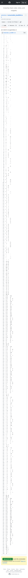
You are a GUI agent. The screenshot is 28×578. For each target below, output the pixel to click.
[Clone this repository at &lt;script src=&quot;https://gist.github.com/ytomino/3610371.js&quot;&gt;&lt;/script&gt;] (13, 22)
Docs (8, 570)
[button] (20, 22)
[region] (14, 294)
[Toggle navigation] (2, 2)
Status (17, 569)
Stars (22, 25)
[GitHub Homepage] (9, 574)
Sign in (18, 2)
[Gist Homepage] (9, 2)
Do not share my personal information (14, 571)
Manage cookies (17, 570)
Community (22, 569)
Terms (4, 569)
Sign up (24, 2)
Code (4, 25)
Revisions (12, 25)
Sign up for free (7, 559)
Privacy (8, 569)
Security (13, 569)
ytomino (3, 15)
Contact (11, 570)
